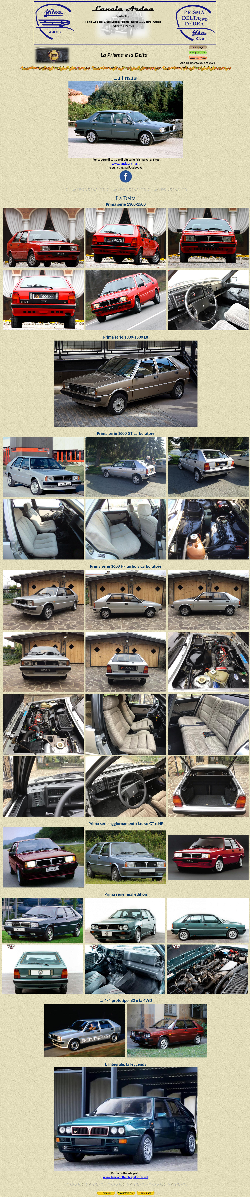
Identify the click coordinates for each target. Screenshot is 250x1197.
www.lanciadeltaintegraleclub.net (125, 1177)
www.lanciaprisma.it (126, 164)
